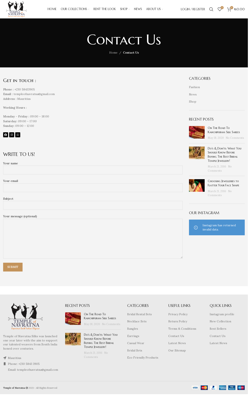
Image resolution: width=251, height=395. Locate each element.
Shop (192, 102)
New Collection (220, 322)
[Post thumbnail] (197, 133)
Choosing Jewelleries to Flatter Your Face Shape (223, 184)
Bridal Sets (134, 351)
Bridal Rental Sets (139, 315)
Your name (93, 167)
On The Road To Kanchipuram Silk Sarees (224, 130)
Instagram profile (222, 315)
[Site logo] (16, 9)
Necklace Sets (137, 322)
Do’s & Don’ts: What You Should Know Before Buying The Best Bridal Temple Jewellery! (224, 155)
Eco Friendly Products (142, 358)
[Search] (211, 9)
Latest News (177, 343)
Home (113, 53)
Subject (93, 202)
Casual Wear (135, 343)
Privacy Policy (178, 315)
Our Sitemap (177, 351)
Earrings (133, 336)
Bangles (132, 329)
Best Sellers (218, 329)
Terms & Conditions (182, 329)
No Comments (235, 138)
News (193, 95)
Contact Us (176, 336)
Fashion (194, 87)
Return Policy (177, 322)
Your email (93, 185)
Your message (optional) (93, 228)
